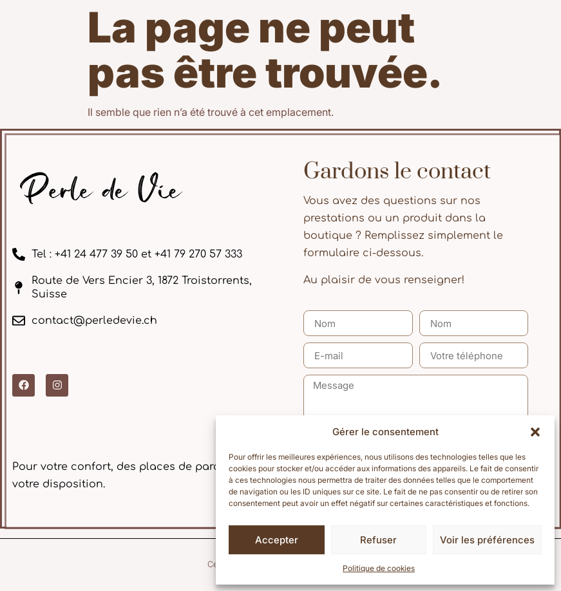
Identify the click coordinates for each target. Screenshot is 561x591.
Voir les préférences (487, 540)
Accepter (276, 540)
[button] (535, 432)
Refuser (378, 540)
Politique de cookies (379, 568)
